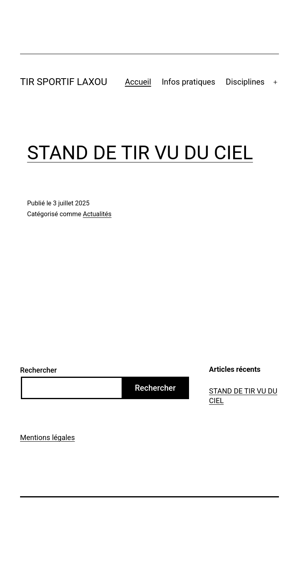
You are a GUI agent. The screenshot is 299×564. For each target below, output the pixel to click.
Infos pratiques (188, 82)
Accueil (138, 82)
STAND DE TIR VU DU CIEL (140, 152)
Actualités (97, 214)
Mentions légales (47, 437)
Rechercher (38, 370)
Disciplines (245, 82)
